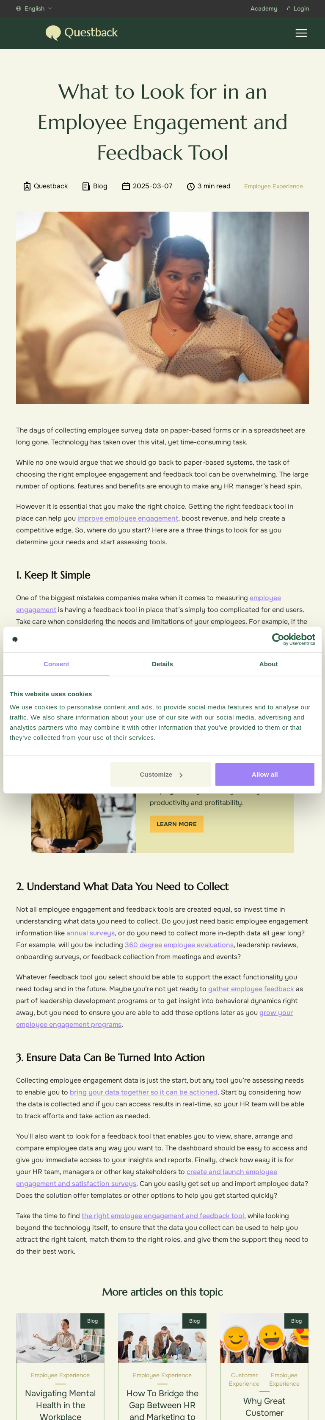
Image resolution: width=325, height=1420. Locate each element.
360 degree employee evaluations (179, 944)
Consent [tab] (56, 663)
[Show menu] (301, 33)
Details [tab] (162, 663)
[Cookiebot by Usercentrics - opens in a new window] (278, 639)
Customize (161, 774)
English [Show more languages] (34, 8)
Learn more (177, 824)
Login (298, 8)
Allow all (265, 774)
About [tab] (268, 663)
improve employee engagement (127, 518)
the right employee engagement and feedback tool (163, 1215)
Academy (264, 8)
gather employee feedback (251, 988)
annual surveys (90, 933)
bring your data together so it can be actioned (144, 1092)
